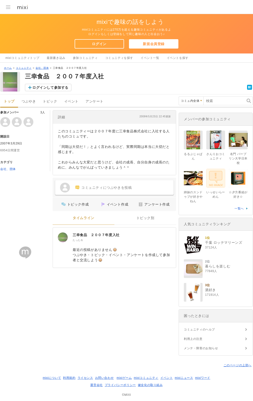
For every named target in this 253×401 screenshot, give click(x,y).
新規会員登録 (154, 44)
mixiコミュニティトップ (22, 58)
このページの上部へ (238, 365)
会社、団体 (42, 68)
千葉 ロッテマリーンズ (223, 242)
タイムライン (83, 218)
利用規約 (69, 378)
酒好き (210, 290)
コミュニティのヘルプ (199, 329)
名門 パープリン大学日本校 (238, 158)
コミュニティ (24, 68)
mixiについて (52, 378)
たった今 (78, 240)
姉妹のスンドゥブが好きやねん (193, 197)
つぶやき (28, 101)
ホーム (8, 68)
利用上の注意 (193, 339)
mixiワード (202, 378)
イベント (71, 101)
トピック (50, 101)
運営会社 (96, 385)
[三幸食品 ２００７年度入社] (63, 237)
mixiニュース (184, 378)
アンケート (94, 101)
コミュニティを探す (119, 58)
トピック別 (145, 218)
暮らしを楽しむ (217, 266)
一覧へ (239, 208)
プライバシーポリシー (120, 385)
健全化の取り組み (150, 385)
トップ (9, 101)
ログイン (99, 44)
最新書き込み (56, 58)
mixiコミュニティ (146, 378)
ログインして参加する (50, 87)
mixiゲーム (124, 378)
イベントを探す (178, 58)
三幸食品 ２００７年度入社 (96, 235)
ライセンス (85, 378)
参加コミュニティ (85, 58)
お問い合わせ (104, 378)
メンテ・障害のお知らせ (201, 348)
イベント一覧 (150, 58)
